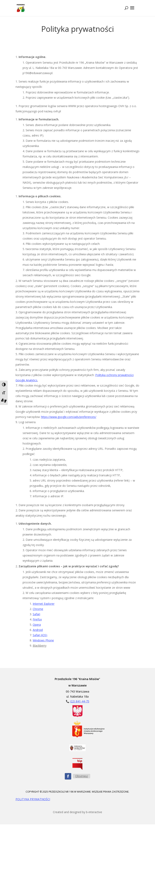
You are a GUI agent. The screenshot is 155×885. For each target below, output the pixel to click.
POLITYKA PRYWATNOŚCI (33, 799)
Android (38, 630)
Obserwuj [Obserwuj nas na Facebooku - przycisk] (81, 776)
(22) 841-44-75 (79, 701)
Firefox (37, 619)
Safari (36, 614)
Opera (37, 625)
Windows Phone (43, 640)
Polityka (100, 375)
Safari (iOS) (40, 635)
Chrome (38, 609)
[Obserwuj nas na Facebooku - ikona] (68, 776)
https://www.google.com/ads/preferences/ (68, 417)
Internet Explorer (43, 604)
